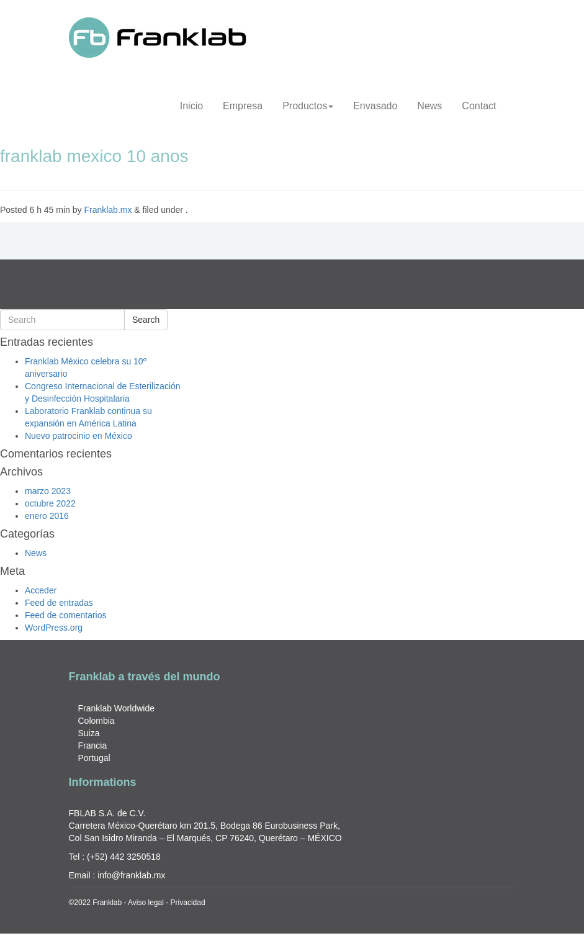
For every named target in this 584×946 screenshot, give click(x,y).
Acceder (40, 590)
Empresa (243, 106)
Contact (479, 106)
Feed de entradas (59, 603)
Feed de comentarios (66, 615)
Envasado (375, 106)
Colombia (96, 721)
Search (145, 320)
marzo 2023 (48, 491)
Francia (92, 745)
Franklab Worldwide (116, 708)
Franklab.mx (108, 210)
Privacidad (188, 902)
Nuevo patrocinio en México (78, 436)
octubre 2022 (50, 503)
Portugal (94, 758)
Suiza (89, 733)
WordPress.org (54, 628)
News (429, 106)
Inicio (191, 106)
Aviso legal (146, 902)
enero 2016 (47, 516)
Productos (307, 106)
